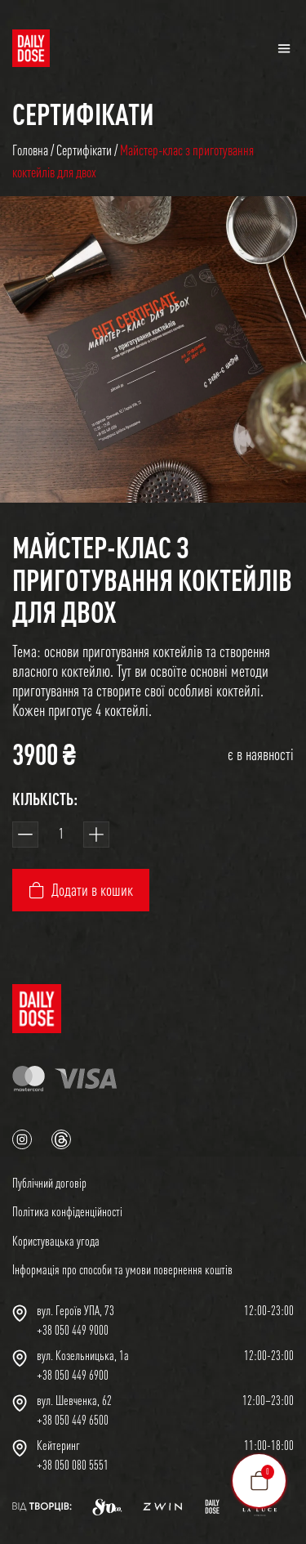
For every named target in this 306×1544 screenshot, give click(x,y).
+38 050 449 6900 (73, 1374)
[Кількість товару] (60, 834)
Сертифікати (83, 113)
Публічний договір (49, 1182)
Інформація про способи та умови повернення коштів (122, 1269)
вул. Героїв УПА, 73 (75, 1310)
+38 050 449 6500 (73, 1419)
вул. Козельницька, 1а (83, 1355)
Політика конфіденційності (67, 1211)
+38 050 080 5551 (73, 1464)
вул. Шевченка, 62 (74, 1400)
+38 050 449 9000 (73, 1329)
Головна (30, 150)
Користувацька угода (56, 1240)
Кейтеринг (58, 1445)
